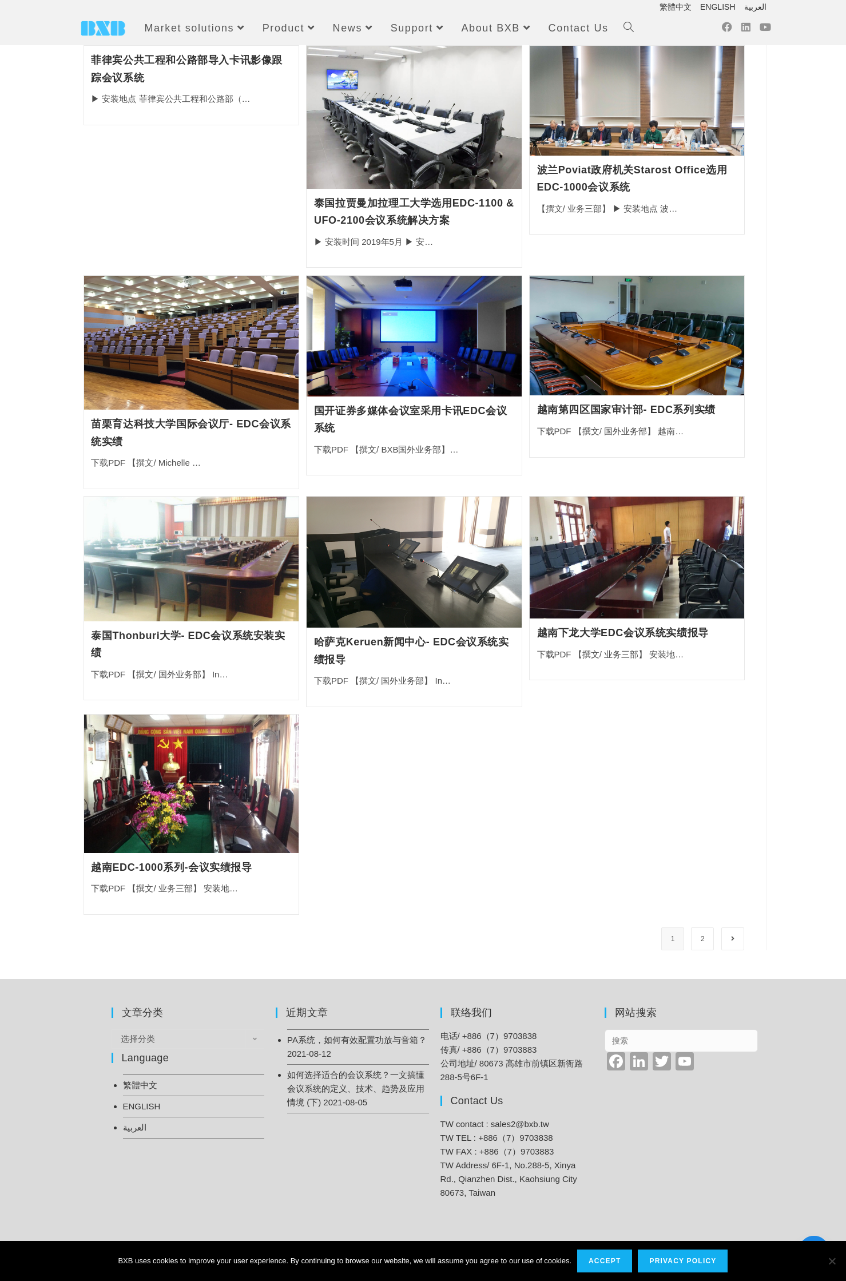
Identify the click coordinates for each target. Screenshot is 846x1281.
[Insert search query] (681, 1040)
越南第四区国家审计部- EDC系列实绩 (626, 409)
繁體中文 (676, 7)
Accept (605, 1261)
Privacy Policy (683, 1261)
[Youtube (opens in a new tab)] (765, 30)
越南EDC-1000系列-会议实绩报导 (171, 867)
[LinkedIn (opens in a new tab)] (745, 30)
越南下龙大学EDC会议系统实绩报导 (623, 632)
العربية (755, 7)
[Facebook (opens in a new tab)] (727, 30)
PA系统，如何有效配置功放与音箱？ (357, 1040)
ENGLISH (717, 7)
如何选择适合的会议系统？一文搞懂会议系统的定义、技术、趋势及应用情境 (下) (355, 1088)
